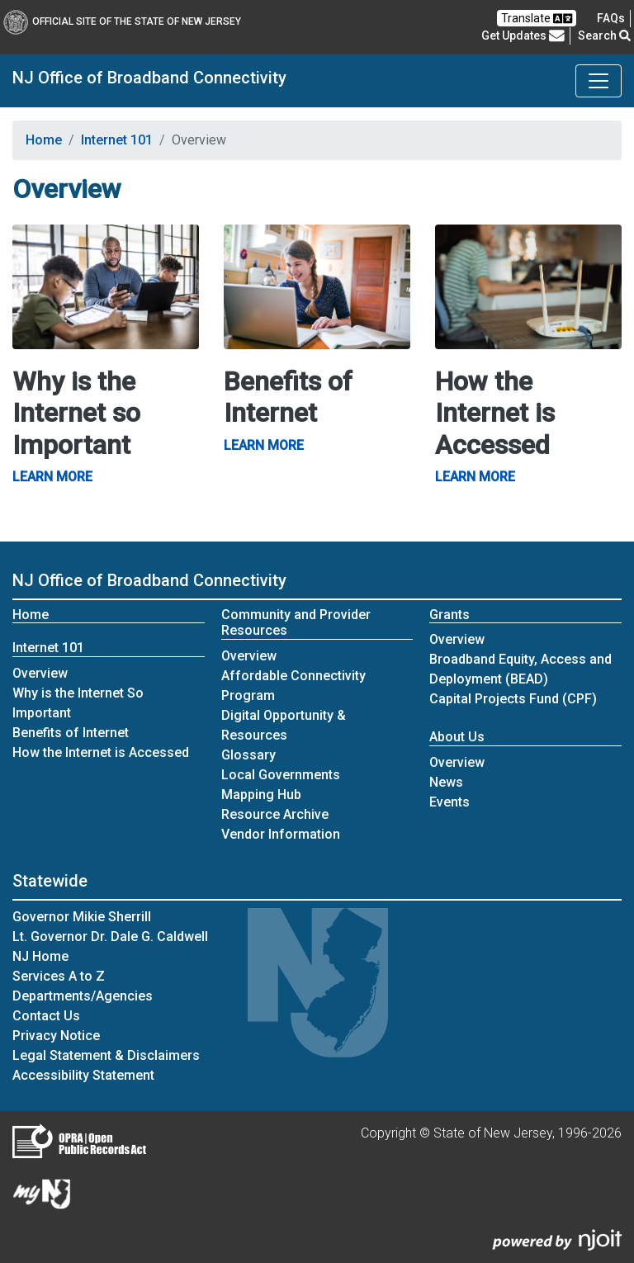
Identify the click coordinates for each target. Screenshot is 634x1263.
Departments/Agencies (82, 996)
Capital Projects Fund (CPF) (513, 699)
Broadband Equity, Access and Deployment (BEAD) (520, 669)
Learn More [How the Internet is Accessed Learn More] (475, 477)
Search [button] (604, 35)
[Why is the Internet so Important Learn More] (105, 286)
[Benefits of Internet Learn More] (317, 286)
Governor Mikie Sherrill (81, 917)
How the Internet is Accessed (100, 752)
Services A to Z (58, 976)
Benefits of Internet (70, 732)
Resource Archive (275, 814)
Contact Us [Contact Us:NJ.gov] (46, 1016)
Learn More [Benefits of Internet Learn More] (264, 445)
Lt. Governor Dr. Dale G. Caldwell (110, 936)
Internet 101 (117, 140)
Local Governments (280, 775)
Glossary (248, 755)
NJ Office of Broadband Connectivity (149, 78)
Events (449, 802)
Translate (536, 18)
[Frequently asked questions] (611, 18)
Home (44, 140)
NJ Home (40, 956)
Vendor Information (280, 834)
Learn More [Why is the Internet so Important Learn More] (52, 477)
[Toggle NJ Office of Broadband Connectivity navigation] (598, 80)
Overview (47, 672)
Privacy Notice (56, 1035)
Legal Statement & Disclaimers (106, 1055)
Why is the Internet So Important (78, 703)
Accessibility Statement (83, 1075)
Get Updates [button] (523, 35)
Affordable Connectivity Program (293, 685)
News (446, 782)
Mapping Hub (261, 794)
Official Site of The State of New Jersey (122, 21)
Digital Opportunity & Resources (283, 725)
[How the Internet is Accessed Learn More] (528, 286)
